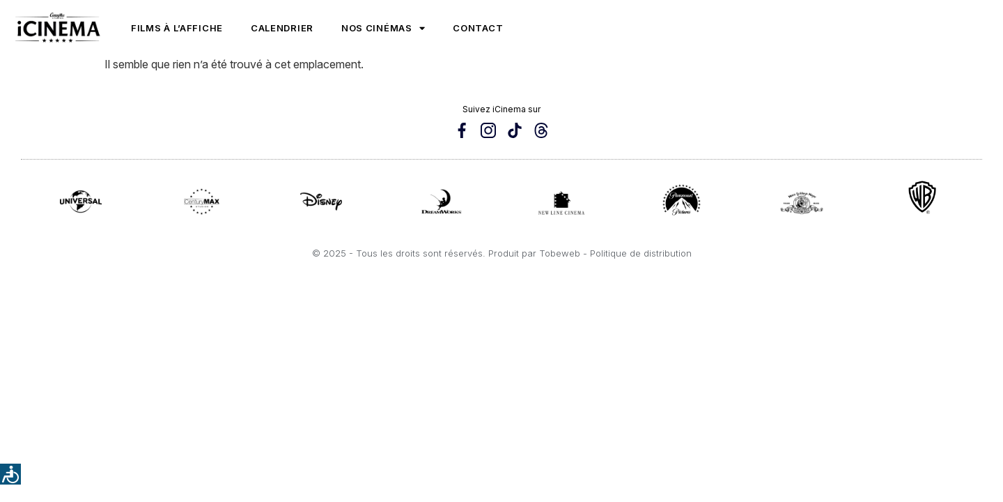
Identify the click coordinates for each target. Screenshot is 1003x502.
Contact (478, 27)
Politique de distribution (641, 253)
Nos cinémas (383, 28)
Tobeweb (559, 253)
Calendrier (282, 27)
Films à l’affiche (177, 27)
